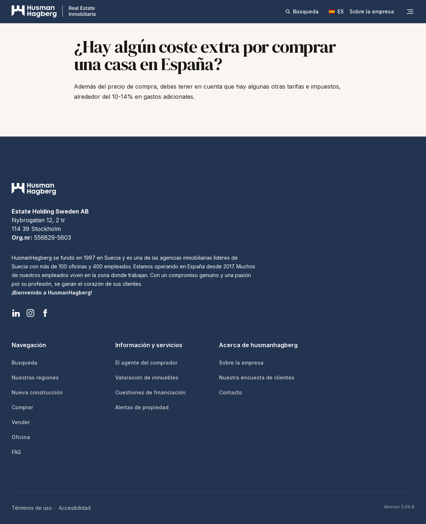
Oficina (21, 437)
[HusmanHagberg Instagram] (30, 313)
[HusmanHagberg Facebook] (45, 313)
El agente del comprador (146, 363)
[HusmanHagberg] (54, 11)
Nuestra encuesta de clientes (256, 377)
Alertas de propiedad (142, 407)
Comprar (22, 407)
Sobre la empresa (372, 11)
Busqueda (24, 363)
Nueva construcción (37, 392)
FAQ (16, 452)
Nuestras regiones (35, 377)
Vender (21, 422)
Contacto (230, 392)
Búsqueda (302, 11)
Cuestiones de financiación (150, 392)
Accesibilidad (75, 508)
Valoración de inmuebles (146, 377)
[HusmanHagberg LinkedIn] (16, 313)
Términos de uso (32, 508)
